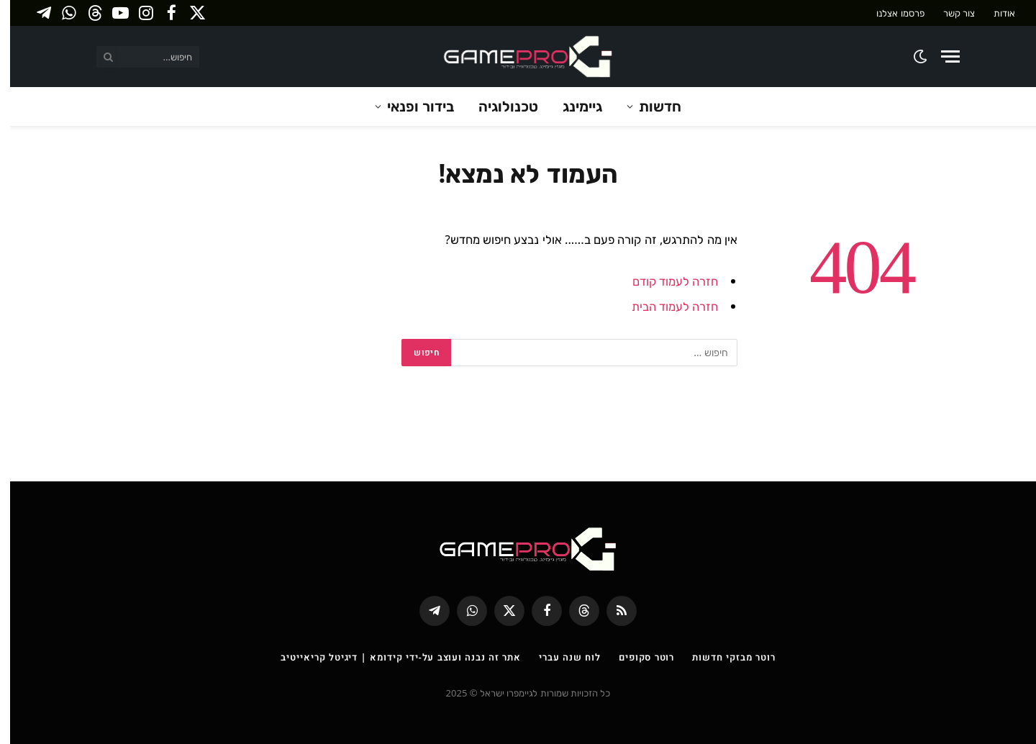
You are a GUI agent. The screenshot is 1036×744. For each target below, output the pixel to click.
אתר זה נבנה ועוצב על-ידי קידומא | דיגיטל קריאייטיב (391, 656)
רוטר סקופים (636, 656)
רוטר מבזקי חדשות (723, 656)
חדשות (650, 106)
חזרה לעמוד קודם (665, 281)
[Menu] (940, 56)
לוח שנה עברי (560, 656)
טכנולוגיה (498, 106)
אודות (994, 12)
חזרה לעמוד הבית (665, 306)
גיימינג (572, 106)
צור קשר (949, 12)
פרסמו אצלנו (890, 12)
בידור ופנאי (410, 106)
